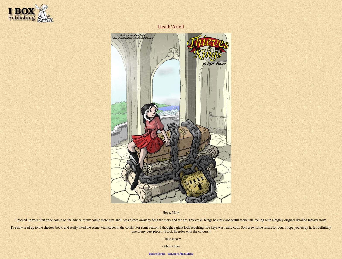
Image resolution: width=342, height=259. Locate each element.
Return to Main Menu (180, 253)
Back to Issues (157, 253)
